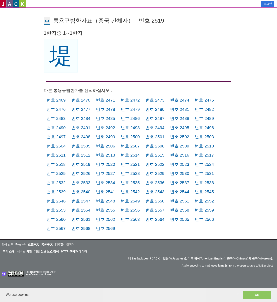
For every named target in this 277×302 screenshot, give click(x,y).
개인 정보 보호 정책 (46, 251)
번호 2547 (81, 201)
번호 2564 (155, 219)
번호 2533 (81, 182)
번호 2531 (204, 173)
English (20, 244)
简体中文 (47, 244)
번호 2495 (179, 127)
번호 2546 (56, 201)
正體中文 (33, 244)
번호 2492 (105, 127)
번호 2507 (130, 146)
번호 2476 (56, 109)
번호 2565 (179, 219)
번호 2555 (105, 210)
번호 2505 (81, 146)
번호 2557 (155, 210)
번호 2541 (105, 191)
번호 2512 (81, 155)
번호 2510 (204, 146)
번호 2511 (56, 155)
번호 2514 (130, 155)
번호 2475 (204, 100)
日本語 (59, 244)
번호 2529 (155, 173)
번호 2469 (56, 100)
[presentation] (26, 283)
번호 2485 (105, 118)
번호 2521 (130, 164)
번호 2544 (179, 191)
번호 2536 (155, 182)
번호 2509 (179, 146)
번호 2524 (204, 164)
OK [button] (257, 294)
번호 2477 (81, 109)
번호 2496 (204, 127)
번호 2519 (81, 164)
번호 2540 (81, 191)
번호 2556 (130, 210)
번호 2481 (179, 109)
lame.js (222, 265)
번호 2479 (130, 109)
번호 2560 (56, 219)
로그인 (267, 3)
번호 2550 (155, 201)
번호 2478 (105, 109)
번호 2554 (81, 210)
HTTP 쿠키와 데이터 (74, 251)
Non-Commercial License (39, 274)
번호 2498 (81, 136)
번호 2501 (155, 136)
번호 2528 (130, 173)
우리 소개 (9, 251)
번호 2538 (204, 182)
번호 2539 (56, 191)
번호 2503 (204, 136)
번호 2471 (105, 100)
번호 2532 (56, 182)
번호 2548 (105, 201)
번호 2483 (56, 118)
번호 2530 (179, 173)
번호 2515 (155, 155)
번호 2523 (179, 164)
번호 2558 (179, 210)
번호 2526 (81, 173)
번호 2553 (56, 210)
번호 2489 (204, 118)
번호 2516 (179, 155)
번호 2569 (105, 228)
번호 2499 (105, 136)
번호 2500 (130, 136)
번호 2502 (179, 136)
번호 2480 (155, 109)
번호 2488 (179, 118)
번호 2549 (130, 201)
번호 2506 (105, 146)
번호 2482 (204, 109)
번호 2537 (179, 182)
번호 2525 (56, 173)
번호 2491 (81, 127)
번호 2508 (155, 146)
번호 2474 (179, 100)
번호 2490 (56, 127)
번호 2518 (56, 164)
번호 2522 (155, 164)
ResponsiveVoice (35, 272)
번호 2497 (56, 136)
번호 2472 (130, 100)
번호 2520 (105, 164)
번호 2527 (105, 173)
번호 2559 (204, 210)
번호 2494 (155, 127)
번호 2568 (81, 228)
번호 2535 (130, 182)
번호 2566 (204, 219)
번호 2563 (130, 219)
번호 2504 (56, 146)
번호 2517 (204, 155)
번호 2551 (179, 201)
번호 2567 (56, 228)
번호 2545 (204, 191)
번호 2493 (130, 127)
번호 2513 (105, 155)
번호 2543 (155, 191)
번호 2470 (81, 100)
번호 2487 (155, 118)
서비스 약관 (24, 251)
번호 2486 (130, 118)
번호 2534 (105, 182)
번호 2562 (105, 219)
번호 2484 (81, 118)
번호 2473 (155, 100)
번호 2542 (130, 191)
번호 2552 (204, 201)
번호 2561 (81, 219)
